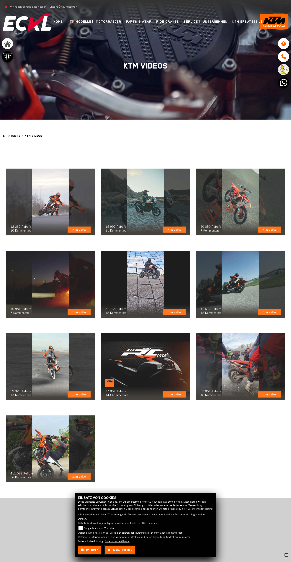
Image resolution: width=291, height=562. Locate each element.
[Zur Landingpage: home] (7, 43)
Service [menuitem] (191, 21)
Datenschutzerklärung (200, 508)
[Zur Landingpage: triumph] (7, 56)
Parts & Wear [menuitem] (139, 21)
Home (58, 21)
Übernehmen (90, 550)
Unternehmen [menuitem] (215, 21)
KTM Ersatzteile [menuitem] (247, 21)
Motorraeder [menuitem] (108, 21)
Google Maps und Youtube (99, 528)
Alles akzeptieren (119, 550)
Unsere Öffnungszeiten (63, 6)
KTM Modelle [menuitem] (79, 21)
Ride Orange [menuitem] (167, 21)
